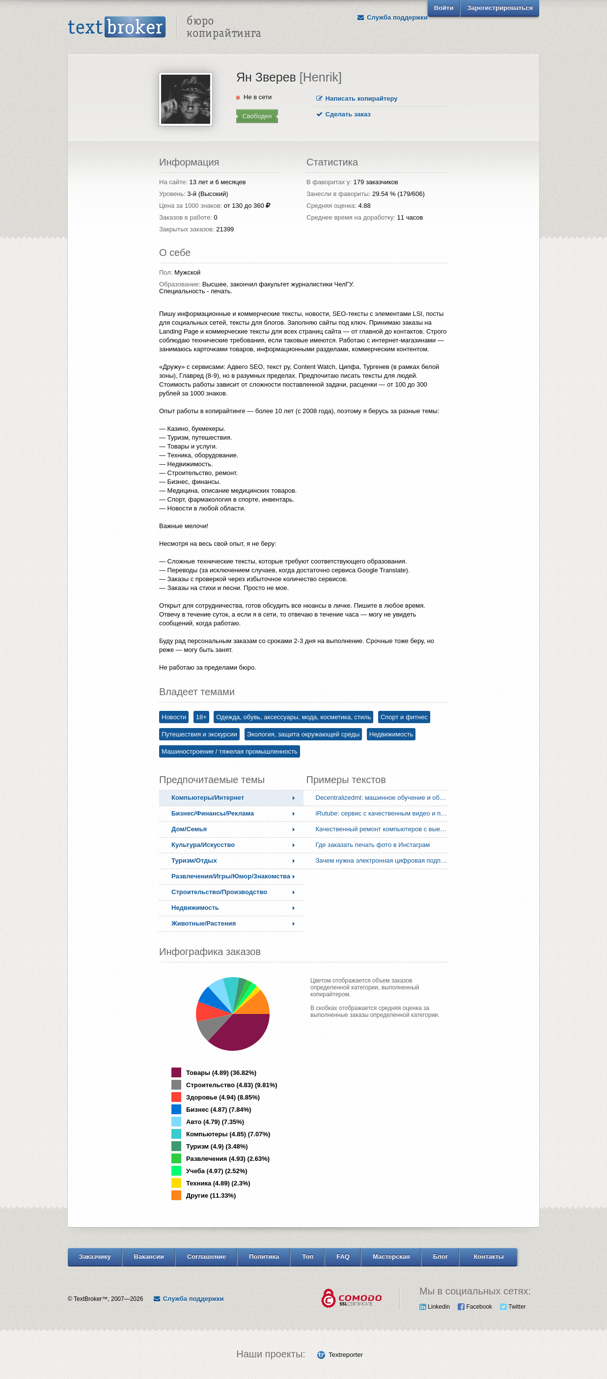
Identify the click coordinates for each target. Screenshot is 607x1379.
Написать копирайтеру (357, 98)
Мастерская (391, 1256)
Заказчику (95, 1256)
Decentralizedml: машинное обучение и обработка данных (384, 797)
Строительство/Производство (219, 892)
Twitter (512, 1306)
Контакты (489, 1256)
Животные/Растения (203, 923)
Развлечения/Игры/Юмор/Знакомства (230, 876)
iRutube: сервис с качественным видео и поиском (384, 813)
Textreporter (345, 1354)
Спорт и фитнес (404, 717)
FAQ (343, 1256)
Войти (444, 7)
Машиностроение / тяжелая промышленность (230, 751)
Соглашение (206, 1256)
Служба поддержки (392, 17)
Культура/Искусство (203, 844)
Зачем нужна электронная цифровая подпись (383, 860)
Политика (264, 1256)
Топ (307, 1256)
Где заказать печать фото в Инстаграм (373, 844)
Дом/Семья (189, 829)
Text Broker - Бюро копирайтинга (164, 27)
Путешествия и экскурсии (199, 734)
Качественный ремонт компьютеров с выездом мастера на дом (384, 829)
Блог (440, 1256)
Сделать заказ (343, 114)
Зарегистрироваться (500, 7)
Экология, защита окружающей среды (303, 734)
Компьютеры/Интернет (207, 797)
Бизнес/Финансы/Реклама (212, 813)
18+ (201, 717)
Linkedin (434, 1306)
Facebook (475, 1306)
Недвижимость (391, 734)
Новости (174, 717)
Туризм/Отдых (194, 860)
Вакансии (149, 1256)
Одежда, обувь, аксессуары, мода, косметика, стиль (293, 717)
